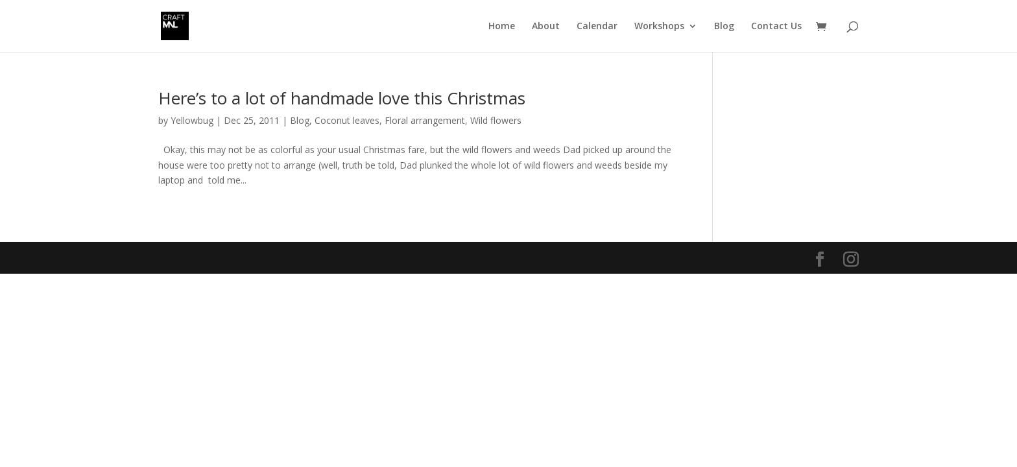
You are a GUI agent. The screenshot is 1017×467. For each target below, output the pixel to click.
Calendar (597, 26)
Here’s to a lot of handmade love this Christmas (341, 98)
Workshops (659, 26)
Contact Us (776, 26)
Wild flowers (495, 120)
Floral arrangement (425, 120)
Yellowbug (192, 120)
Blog (724, 26)
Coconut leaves (347, 120)
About (546, 26)
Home (501, 26)
